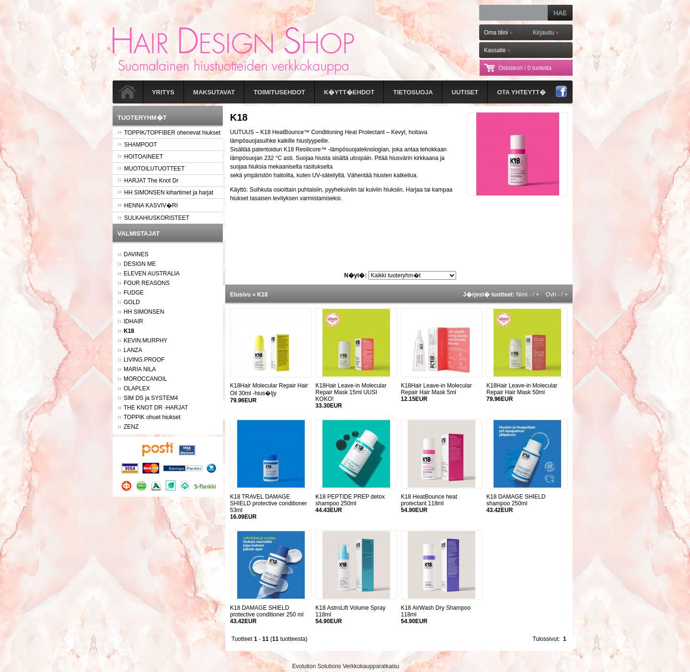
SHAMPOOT (137, 144)
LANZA (133, 350)
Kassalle (497, 50)
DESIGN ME (140, 264)
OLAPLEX (137, 388)
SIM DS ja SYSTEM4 (151, 398)
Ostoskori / (525, 68)
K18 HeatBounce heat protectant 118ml (429, 500)
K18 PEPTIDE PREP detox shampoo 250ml (350, 500)
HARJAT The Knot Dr (147, 180)
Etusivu (240, 294)
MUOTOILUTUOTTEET (150, 168)
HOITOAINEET (140, 156)
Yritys (163, 92)
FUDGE (134, 292)
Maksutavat (214, 92)
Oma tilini (498, 32)
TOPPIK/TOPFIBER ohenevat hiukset (168, 132)
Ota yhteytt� (521, 92)
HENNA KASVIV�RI (147, 205)
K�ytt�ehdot (349, 92)
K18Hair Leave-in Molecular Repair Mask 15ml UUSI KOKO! (350, 392)
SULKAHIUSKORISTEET (153, 218)
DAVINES (136, 254)
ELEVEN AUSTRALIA (152, 273)
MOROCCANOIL (145, 379)
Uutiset (465, 92)
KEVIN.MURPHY (145, 340)
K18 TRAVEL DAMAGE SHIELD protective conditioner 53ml (268, 503)
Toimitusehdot (279, 92)
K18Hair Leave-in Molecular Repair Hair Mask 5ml (436, 389)
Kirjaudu (546, 32)
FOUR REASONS (147, 283)
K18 (262, 294)
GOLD (132, 302)
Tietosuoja (413, 92)
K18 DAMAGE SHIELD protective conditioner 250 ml (266, 611)
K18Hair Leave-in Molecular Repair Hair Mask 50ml (521, 389)
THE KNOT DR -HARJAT (156, 407)
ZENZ (131, 426)
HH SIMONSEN (144, 311)
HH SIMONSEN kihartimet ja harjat (165, 192)
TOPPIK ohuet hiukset (152, 417)
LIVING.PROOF (144, 359)
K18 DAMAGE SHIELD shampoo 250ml (515, 500)
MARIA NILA (140, 369)
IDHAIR (133, 321)
